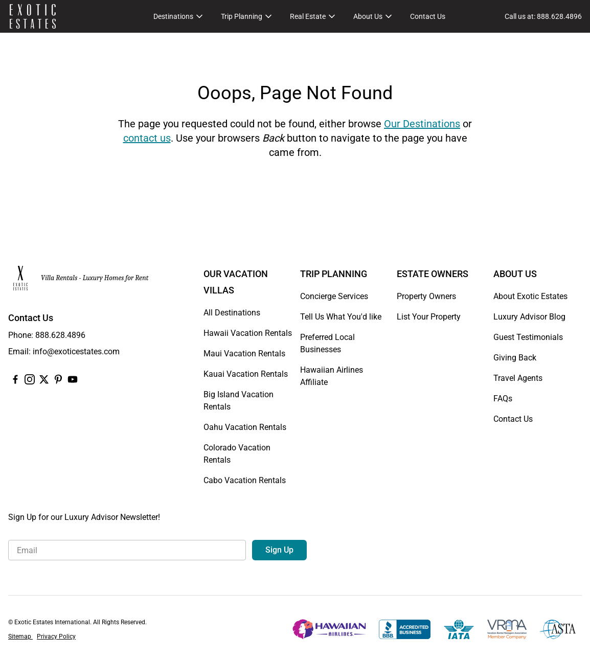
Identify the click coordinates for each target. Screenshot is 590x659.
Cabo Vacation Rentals (244, 480)
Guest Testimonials (528, 337)
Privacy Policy (56, 636)
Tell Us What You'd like (340, 317)
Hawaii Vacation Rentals (247, 333)
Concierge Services (334, 296)
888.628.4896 (60, 335)
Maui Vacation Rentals (244, 353)
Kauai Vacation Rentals (245, 374)
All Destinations (231, 312)
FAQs (502, 398)
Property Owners (426, 296)
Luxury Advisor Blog (529, 317)
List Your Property (429, 317)
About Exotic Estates (530, 296)
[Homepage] (32, 16)
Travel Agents (517, 378)
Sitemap (20, 636)
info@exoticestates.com (76, 351)
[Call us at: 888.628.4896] (543, 16)
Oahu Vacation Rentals (244, 427)
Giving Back (514, 357)
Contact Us (427, 16)
